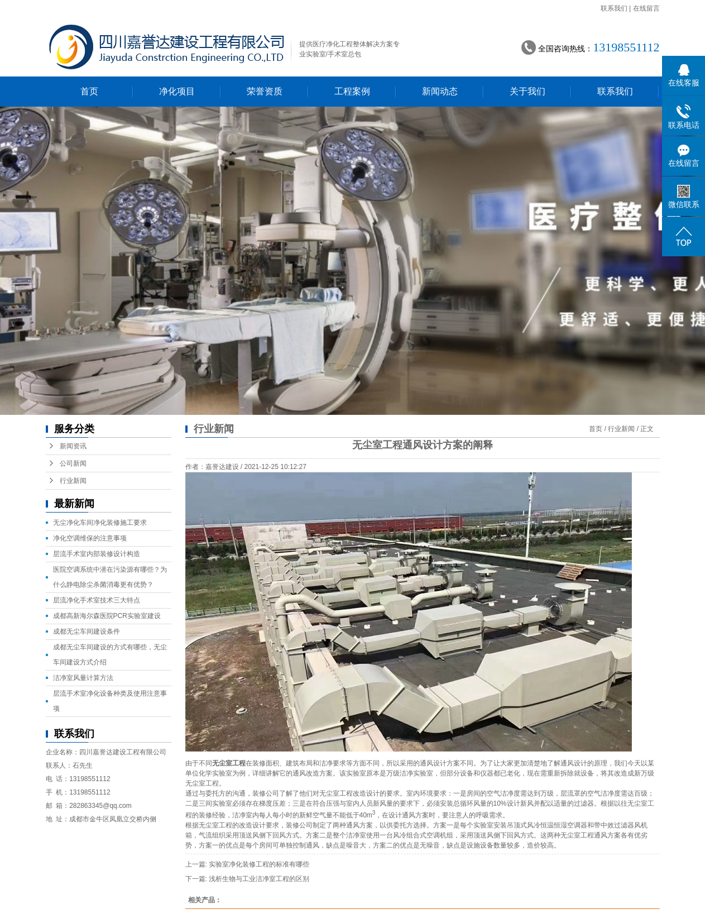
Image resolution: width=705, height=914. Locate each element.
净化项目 (177, 91)
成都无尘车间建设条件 (86, 631)
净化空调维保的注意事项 (90, 538)
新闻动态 (440, 91)
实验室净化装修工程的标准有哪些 (259, 864)
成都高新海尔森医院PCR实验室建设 (107, 616)
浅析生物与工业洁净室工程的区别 (259, 879)
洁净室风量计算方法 (83, 678)
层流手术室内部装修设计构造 (96, 554)
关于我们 (527, 91)
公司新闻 (73, 463)
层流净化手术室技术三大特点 (96, 600)
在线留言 (646, 8)
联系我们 (614, 8)
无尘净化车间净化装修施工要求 (100, 523)
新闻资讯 (73, 446)
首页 (89, 91)
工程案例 (352, 91)
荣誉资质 (264, 91)
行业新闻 (621, 429)
